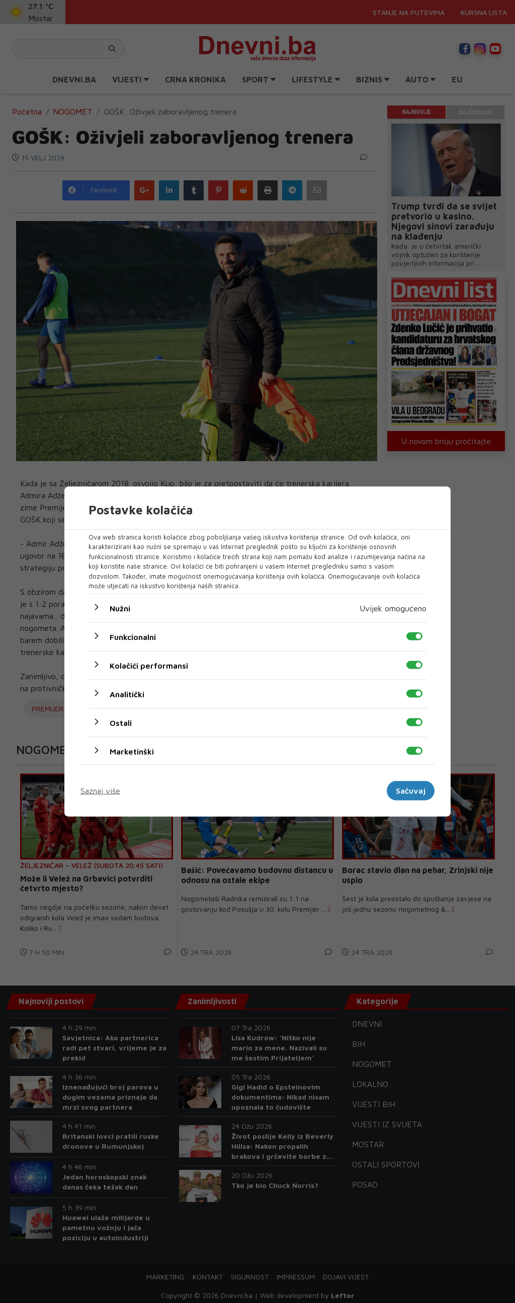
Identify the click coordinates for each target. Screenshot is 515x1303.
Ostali (121, 722)
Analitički (127, 693)
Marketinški (132, 750)
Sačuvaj (410, 790)
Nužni (120, 607)
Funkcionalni (133, 636)
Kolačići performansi (149, 665)
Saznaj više (100, 790)
